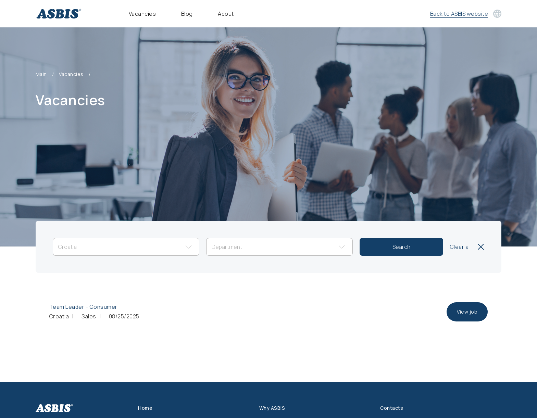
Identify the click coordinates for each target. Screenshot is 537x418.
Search (401, 247)
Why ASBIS (272, 408)
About (226, 13)
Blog (187, 13)
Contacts (391, 408)
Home (145, 408)
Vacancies (142, 13)
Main (41, 74)
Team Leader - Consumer (83, 307)
